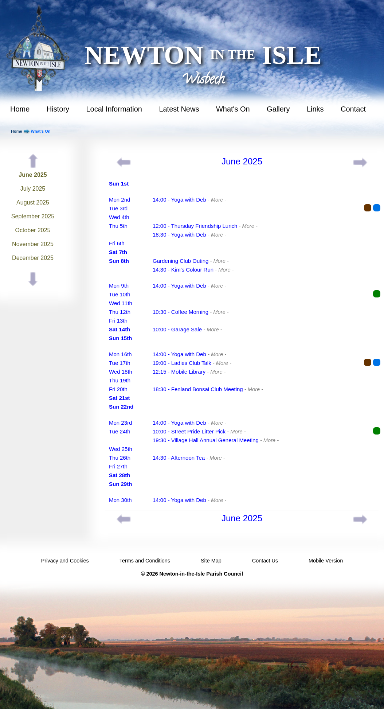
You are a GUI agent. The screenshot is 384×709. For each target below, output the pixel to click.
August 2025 (32, 202)
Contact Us (265, 561)
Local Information (114, 109)
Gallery (278, 109)
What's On (233, 109)
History (58, 109)
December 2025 (33, 258)
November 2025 (33, 244)
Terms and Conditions (144, 561)
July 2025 (33, 189)
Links (315, 109)
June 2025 (33, 175)
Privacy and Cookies (65, 561)
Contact (353, 109)
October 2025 (33, 230)
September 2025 (32, 216)
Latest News (179, 109)
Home (20, 109)
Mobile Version (326, 561)
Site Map (211, 561)
